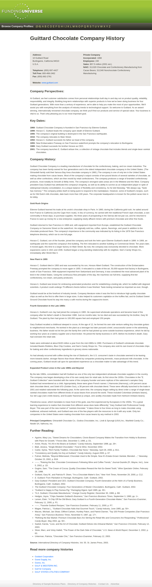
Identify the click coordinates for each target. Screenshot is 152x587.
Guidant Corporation (44, 556)
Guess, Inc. (40, 563)
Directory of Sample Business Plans (49, 584)
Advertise (115, 584)
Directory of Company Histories (82, 584)
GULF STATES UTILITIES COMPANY (52, 572)
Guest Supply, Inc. (43, 559)
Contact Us (103, 584)
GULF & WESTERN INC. (46, 566)
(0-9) (38, 26)
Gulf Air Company (43, 569)
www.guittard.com (50, 82)
